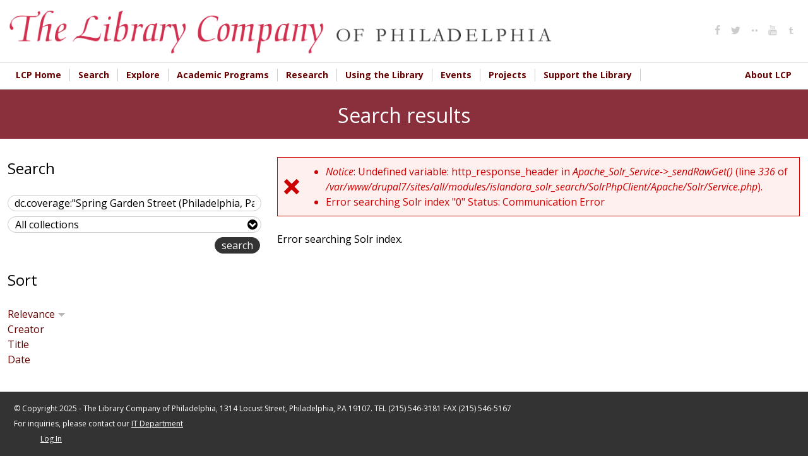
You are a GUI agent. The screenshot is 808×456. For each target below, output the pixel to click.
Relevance (37, 314)
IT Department (157, 423)
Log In (51, 438)
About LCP (768, 75)
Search (93, 75)
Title (18, 344)
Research (307, 75)
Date (19, 359)
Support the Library (588, 75)
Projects (507, 75)
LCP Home (38, 75)
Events (456, 75)
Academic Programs (223, 75)
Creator (26, 329)
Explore (143, 75)
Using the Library (384, 75)
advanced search (174, 246)
